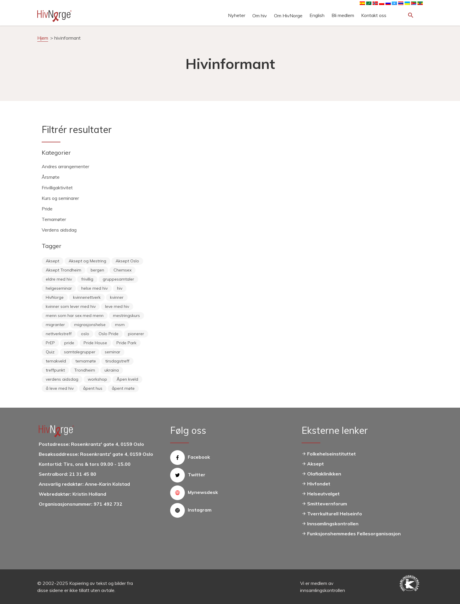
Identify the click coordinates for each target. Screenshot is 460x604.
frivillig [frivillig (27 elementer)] (87, 279)
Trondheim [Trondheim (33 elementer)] (84, 370)
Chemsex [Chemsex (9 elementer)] (122, 270)
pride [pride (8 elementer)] (69, 342)
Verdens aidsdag (59, 230)
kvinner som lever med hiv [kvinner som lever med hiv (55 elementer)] (71, 306)
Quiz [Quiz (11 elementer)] (50, 352)
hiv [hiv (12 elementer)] (119, 288)
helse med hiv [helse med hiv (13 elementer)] (94, 288)
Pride (47, 209)
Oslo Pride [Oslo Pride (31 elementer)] (109, 333)
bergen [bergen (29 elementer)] (97, 270)
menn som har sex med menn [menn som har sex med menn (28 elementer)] (75, 315)
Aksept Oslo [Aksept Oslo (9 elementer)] (127, 261)
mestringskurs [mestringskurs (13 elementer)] (126, 315)
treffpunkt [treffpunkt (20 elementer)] (55, 370)
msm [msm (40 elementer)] (120, 324)
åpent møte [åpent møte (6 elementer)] (123, 388)
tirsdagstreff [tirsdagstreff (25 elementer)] (117, 361)
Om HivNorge (288, 15)
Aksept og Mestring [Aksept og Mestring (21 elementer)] (87, 261)
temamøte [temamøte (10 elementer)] (85, 361)
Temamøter (54, 219)
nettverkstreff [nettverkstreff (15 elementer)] (59, 333)
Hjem (42, 38)
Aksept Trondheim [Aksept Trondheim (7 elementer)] (63, 270)
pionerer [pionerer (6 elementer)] (136, 333)
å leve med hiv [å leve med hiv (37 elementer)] (60, 388)
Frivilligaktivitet (57, 187)
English (317, 15)
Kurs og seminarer (60, 198)
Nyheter (236, 15)
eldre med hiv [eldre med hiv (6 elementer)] (59, 279)
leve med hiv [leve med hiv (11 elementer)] (117, 306)
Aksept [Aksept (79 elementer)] (52, 261)
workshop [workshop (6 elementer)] (97, 379)
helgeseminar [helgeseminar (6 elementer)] (59, 288)
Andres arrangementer (65, 166)
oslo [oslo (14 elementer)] (85, 333)
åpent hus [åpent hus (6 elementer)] (92, 388)
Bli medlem (343, 15)
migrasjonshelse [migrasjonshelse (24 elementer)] (90, 324)
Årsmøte (51, 177)
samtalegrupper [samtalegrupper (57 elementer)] (79, 352)
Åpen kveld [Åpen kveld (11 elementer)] (127, 379)
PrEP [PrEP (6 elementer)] (50, 342)
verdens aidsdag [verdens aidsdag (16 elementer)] (62, 379)
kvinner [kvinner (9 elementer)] (117, 297)
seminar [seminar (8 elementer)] (112, 352)
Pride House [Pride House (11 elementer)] (95, 342)
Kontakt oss (373, 15)
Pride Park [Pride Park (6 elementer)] (126, 342)
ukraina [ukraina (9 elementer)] (111, 370)
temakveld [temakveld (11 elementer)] (56, 361)
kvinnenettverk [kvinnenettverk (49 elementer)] (87, 297)
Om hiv (259, 15)
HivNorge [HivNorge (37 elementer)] (55, 297)
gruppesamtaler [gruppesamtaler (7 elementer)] (118, 279)
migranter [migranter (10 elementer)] (55, 324)
